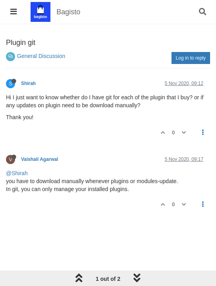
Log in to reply (191, 58)
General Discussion (41, 56)
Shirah (28, 83)
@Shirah (17, 173)
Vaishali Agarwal (39, 159)
